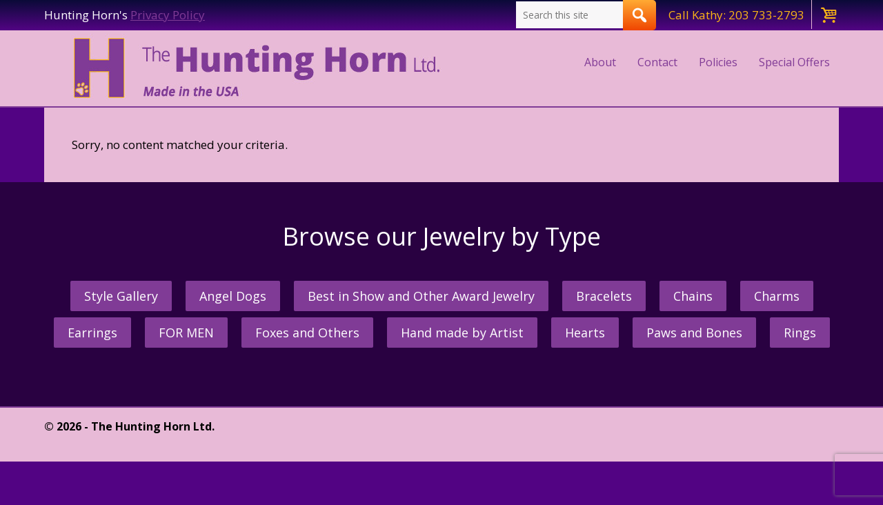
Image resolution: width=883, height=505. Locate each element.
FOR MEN (186, 332)
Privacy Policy (167, 15)
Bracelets (604, 296)
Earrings (92, 332)
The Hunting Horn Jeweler (259, 68)
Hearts (585, 332)
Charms (777, 296)
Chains (693, 296)
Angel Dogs (232, 296)
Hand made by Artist (462, 332)
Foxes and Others (307, 332)
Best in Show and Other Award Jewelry (421, 296)
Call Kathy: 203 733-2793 (736, 15)
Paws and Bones (694, 332)
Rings (800, 332)
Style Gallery (121, 296)
